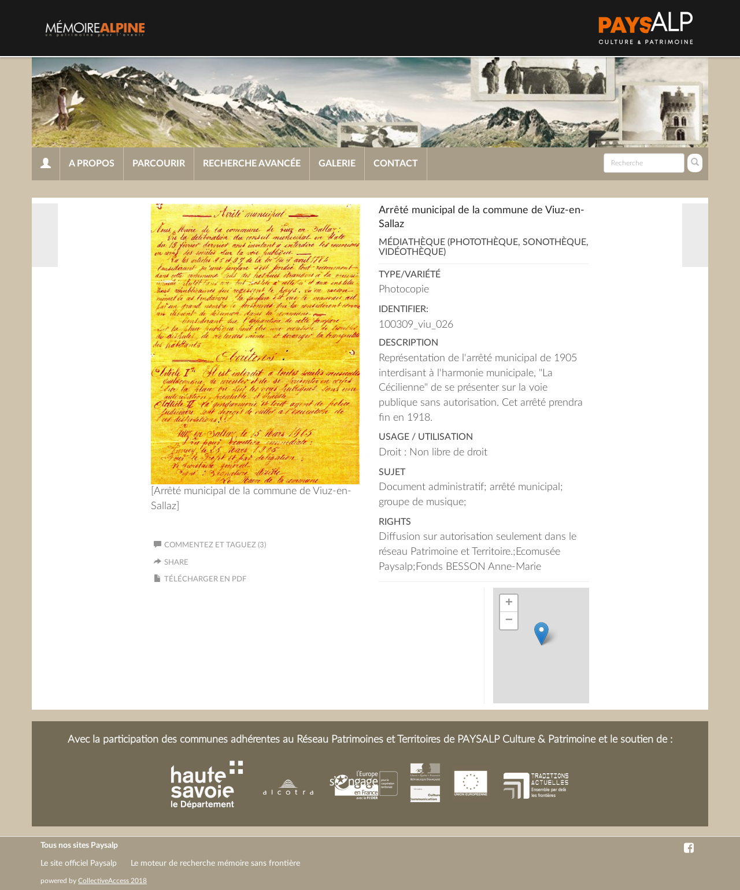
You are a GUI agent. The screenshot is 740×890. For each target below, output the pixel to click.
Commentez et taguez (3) (210, 545)
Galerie (337, 163)
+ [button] (509, 603)
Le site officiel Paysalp (78, 863)
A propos (91, 163)
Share (176, 562)
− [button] (509, 620)
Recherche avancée (252, 163)
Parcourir (158, 163)
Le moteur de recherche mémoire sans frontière (215, 863)
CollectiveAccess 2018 (112, 880)
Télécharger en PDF (205, 579)
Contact (395, 163)
